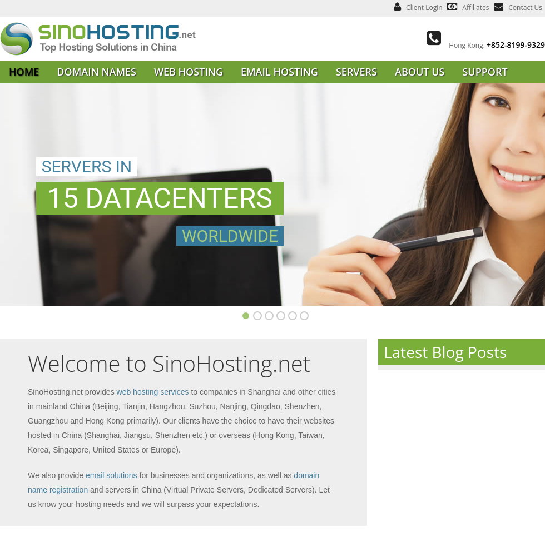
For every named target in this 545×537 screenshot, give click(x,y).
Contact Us (525, 7)
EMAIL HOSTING (279, 71)
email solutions (111, 475)
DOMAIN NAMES (96, 71)
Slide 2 (257, 315)
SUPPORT (484, 71)
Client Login (424, 7)
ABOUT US (419, 71)
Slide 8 (292, 315)
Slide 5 (280, 315)
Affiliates (475, 7)
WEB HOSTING (188, 71)
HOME (24, 71)
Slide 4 (269, 315)
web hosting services (153, 391)
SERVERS (356, 71)
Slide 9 (304, 315)
